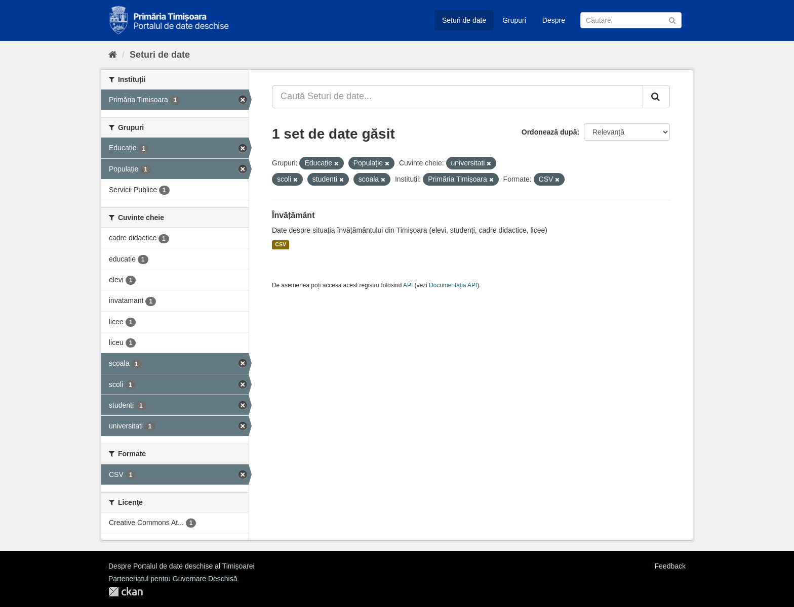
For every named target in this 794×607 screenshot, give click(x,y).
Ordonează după (549, 132)
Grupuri (514, 20)
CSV (280, 245)
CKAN (125, 591)
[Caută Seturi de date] (631, 20)
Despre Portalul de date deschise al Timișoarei (181, 566)
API (408, 285)
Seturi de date (464, 20)
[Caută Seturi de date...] (457, 96)
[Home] (112, 55)
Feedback (670, 566)
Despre (553, 20)
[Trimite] (672, 19)
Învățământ (293, 215)
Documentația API (453, 285)
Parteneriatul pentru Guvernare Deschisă (172, 579)
